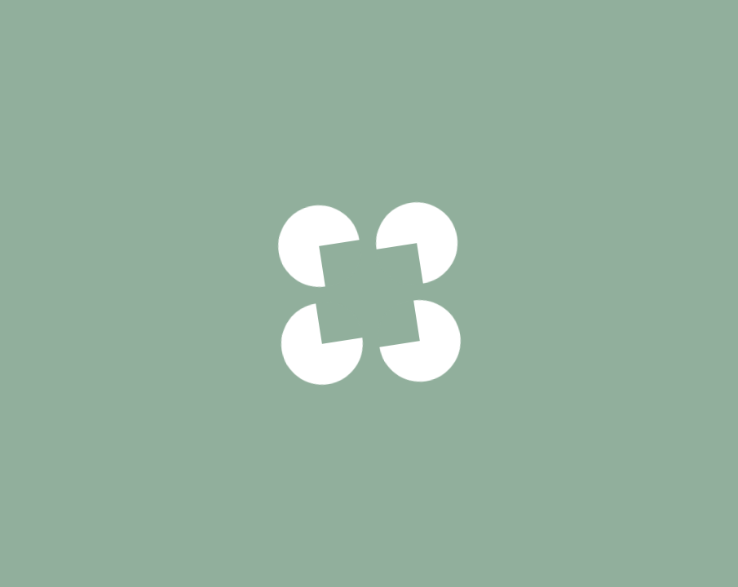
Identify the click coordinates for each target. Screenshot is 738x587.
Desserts (203, 34)
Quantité (574, 464)
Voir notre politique (369, 399)
